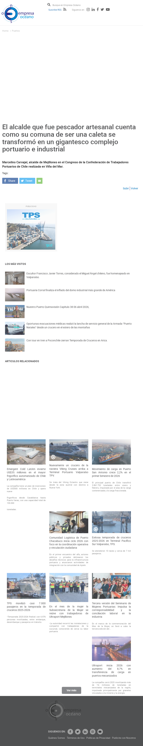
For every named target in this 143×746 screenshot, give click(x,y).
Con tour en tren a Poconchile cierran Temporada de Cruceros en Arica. (67, 343)
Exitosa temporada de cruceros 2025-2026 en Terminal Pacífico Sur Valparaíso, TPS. (111, 621)
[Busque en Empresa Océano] (69, 5)
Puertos (16, 30)
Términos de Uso (98, 737)
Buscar (48, 4)
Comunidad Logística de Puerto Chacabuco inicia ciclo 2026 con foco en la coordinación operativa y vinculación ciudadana (68, 622)
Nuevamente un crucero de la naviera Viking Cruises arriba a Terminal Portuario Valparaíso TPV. (68, 550)
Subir (126, 188)
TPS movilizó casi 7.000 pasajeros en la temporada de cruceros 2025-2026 (26, 686)
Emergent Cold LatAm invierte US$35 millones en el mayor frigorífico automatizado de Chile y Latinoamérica (26, 554)
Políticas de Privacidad (120, 737)
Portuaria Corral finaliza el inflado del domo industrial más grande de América (70, 293)
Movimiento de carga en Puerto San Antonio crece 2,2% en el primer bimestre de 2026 (111, 552)
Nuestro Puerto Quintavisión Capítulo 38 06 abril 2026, (57, 310)
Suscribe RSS (54, 9)
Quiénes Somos (78, 737)
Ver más (71, 692)
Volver (134, 188)
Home (5, 30)
